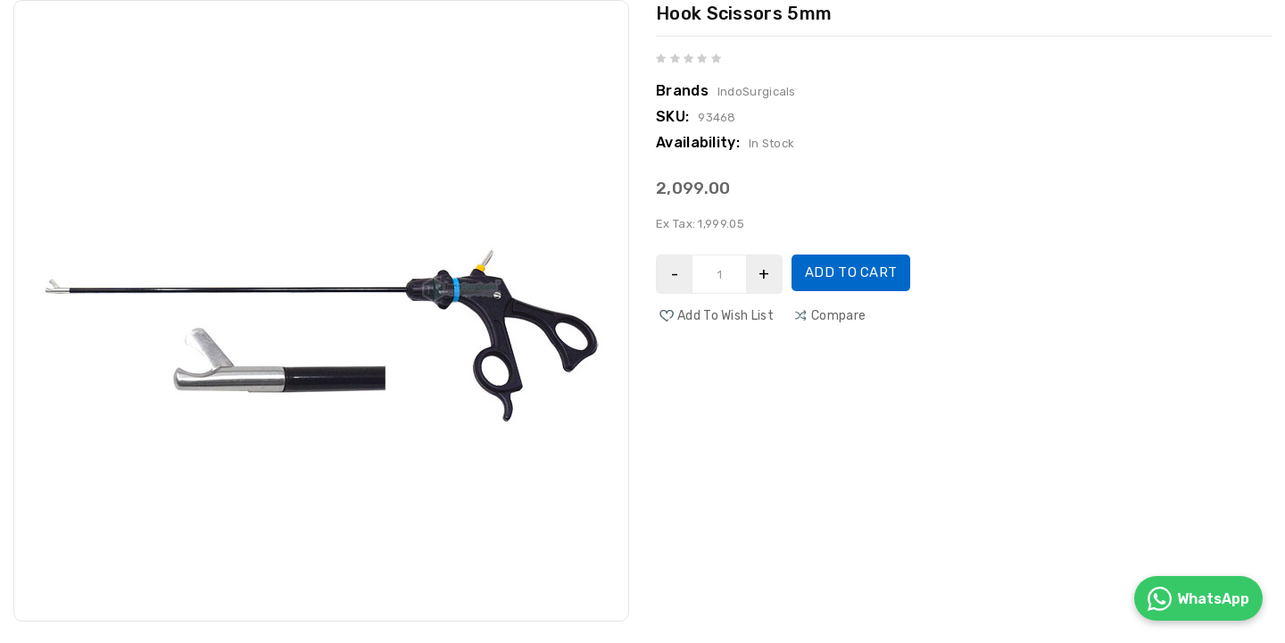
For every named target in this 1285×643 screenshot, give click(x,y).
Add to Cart (851, 272)
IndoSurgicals (756, 91)
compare (838, 315)
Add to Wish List (725, 315)
